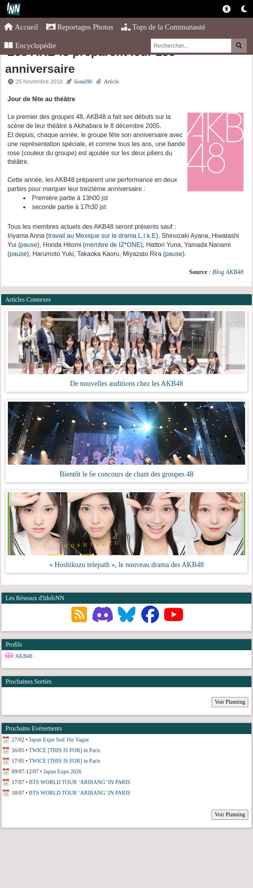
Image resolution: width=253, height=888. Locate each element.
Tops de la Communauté (163, 27)
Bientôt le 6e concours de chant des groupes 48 (126, 474)
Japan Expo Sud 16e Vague (59, 740)
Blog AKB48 (228, 272)
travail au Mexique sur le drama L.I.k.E (102, 235)
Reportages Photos (79, 27)
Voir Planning (230, 702)
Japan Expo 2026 (62, 772)
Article (111, 82)
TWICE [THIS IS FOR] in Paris (64, 750)
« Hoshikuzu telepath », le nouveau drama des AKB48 (126, 565)
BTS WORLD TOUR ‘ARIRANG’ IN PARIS (79, 782)
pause (28, 244)
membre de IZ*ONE (113, 244)
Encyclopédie (30, 45)
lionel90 (83, 82)
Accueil (21, 27)
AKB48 (23, 656)
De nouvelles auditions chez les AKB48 (126, 383)
